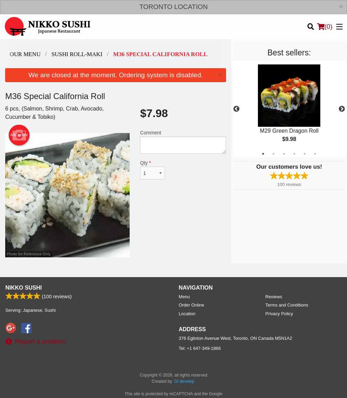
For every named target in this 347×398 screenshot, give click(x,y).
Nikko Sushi (24, 288)
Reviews (274, 296)
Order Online (191, 305)
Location (187, 313)
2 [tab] (273, 153)
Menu (184, 296)
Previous (236, 109)
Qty (152, 169)
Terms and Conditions (287, 305)
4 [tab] (294, 153)
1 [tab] (263, 153)
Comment (183, 142)
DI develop (184, 381)
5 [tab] (304, 153)
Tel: (200, 348)
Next (341, 109)
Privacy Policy (279, 313)
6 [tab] (315, 153)
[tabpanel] (289, 109)
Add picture (19, 135)
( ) (324, 26)
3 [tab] (283, 153)
